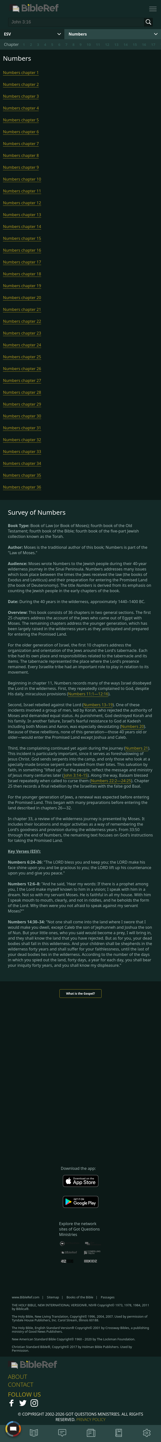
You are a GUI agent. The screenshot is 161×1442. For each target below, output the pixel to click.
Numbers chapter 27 (22, 380)
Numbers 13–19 (98, 704)
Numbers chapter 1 (21, 72)
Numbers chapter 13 (22, 214)
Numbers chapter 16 (22, 250)
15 (135, 44)
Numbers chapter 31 (22, 428)
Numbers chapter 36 (22, 487)
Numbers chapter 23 (22, 333)
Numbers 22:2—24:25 (111, 780)
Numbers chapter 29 (22, 404)
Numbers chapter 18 (22, 274)
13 (116, 44)
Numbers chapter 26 (22, 368)
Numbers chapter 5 (21, 120)
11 (98, 44)
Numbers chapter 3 (21, 96)
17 (153, 44)
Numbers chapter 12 (22, 203)
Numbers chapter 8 (21, 155)
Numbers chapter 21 (22, 309)
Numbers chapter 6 (21, 131)
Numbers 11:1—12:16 (88, 694)
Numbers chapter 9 (21, 167)
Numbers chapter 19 (22, 285)
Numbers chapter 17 (22, 262)
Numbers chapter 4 (21, 108)
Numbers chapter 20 (22, 297)
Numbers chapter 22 (22, 321)
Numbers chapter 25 (22, 357)
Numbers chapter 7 (21, 143)
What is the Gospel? (80, 993)
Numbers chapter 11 (22, 191)
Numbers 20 (132, 726)
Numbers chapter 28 (22, 392)
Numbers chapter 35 (22, 475)
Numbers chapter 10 (22, 179)
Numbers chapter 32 (22, 439)
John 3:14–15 (76, 775)
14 (126, 44)
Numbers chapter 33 (22, 451)
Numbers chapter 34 (22, 463)
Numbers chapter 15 (22, 238)
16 (144, 44)
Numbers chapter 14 (22, 226)
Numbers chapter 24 (22, 345)
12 (107, 44)
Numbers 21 (136, 748)
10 (89, 44)
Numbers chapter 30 (22, 416)
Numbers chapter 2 (21, 84)
